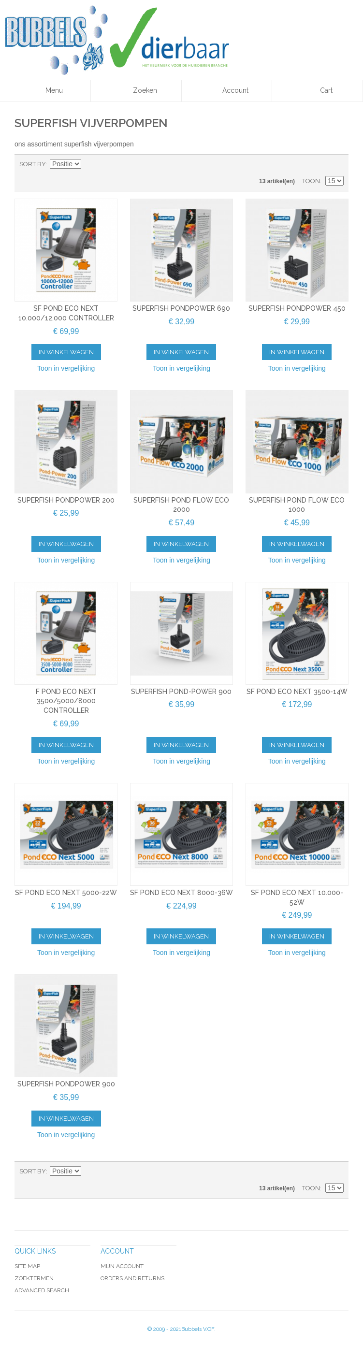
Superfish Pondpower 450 (297, 308)
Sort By (32, 164)
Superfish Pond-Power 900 (181, 691)
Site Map (27, 1266)
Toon (311, 181)
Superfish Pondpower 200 (66, 500)
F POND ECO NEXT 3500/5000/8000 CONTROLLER (66, 701)
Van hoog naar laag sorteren (90, 164)
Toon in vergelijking (66, 368)
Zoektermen (34, 1278)
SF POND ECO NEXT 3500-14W (297, 691)
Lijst (336, 164)
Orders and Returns (132, 1278)
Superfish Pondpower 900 (66, 1084)
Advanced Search (42, 1290)
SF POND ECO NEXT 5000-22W (66, 892)
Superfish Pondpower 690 (181, 308)
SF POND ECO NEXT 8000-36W (181, 892)
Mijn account (122, 1266)
